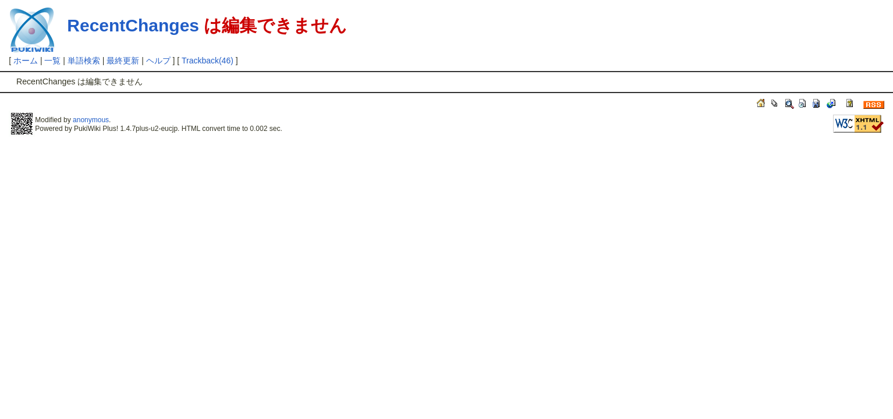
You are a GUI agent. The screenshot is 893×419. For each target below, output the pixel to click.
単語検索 (84, 60)
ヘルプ (158, 60)
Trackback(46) (207, 60)
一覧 (52, 60)
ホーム (25, 60)
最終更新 (123, 60)
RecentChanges (133, 25)
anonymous (91, 120)
